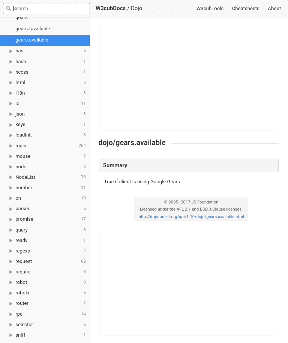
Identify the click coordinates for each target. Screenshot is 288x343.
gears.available (31, 40)
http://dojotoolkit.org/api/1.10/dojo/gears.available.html (191, 216)
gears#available (32, 28)
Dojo (136, 8)
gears (21, 17)
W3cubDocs (111, 8)
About (274, 8)
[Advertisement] (189, 77)
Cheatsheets (246, 8)
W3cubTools (210, 8)
